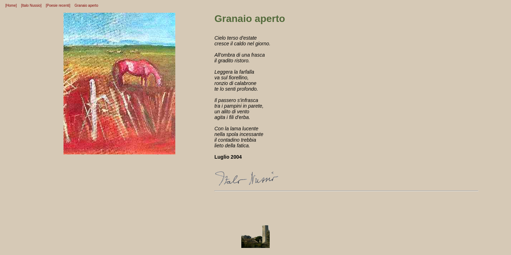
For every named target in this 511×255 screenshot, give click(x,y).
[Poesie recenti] (58, 5)
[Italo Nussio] (31, 5)
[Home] (11, 5)
